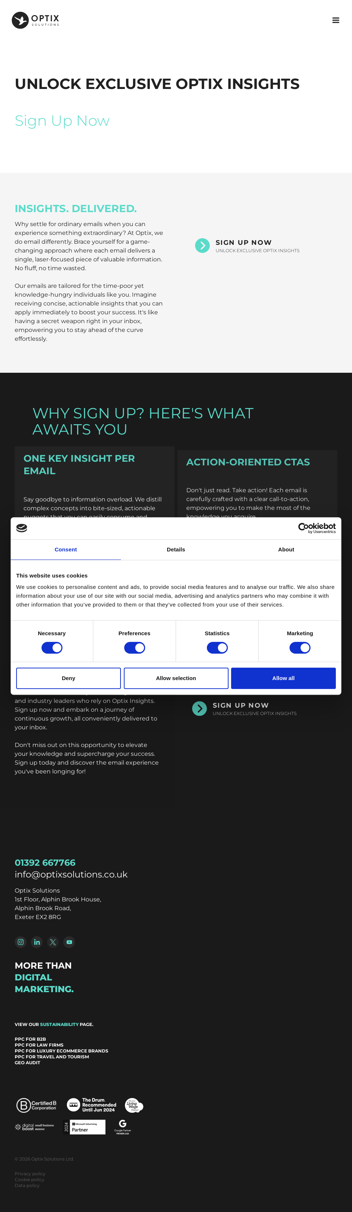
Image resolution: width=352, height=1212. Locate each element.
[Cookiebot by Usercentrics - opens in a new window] (304, 528)
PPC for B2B (30, 1039)
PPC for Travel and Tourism (52, 1056)
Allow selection (176, 678)
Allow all (283, 678)
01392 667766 (45, 862)
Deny (68, 678)
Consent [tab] (66, 549)
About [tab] (286, 549)
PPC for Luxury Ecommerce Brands (61, 1051)
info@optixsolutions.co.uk (71, 874)
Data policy (27, 1185)
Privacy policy (30, 1173)
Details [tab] (176, 549)
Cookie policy (29, 1179)
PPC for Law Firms (39, 1045)
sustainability (59, 1024)
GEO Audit (27, 1062)
